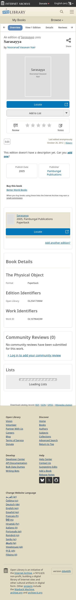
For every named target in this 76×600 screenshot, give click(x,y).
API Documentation (16, 463)
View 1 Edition (33, 27)
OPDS (50, 404)
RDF (37, 404)
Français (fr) (12, 516)
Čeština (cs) (12, 500)
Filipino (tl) (11, 554)
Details (49, 27)
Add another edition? (57, 242)
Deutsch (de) (12, 504)
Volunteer (11, 424)
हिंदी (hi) (9, 519)
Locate (38, 104)
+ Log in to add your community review (34, 355)
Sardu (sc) (11, 539)
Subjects (43, 432)
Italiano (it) (12, 527)
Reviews (62, 27)
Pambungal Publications (54, 172)
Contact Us (45, 463)
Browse (50, 20)
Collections (45, 436)
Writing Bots (12, 470)
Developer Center (15, 459)
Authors (43, 428)
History (68, 142)
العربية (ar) (11, 496)
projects (28, 586)
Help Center (45, 459)
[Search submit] (61, 11)
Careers (10, 432)
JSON (43, 404)
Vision (9, 421)
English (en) (12, 508)
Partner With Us (14, 428)
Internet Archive (23, 573)
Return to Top (46, 444)
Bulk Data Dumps (15, 466)
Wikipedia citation (63, 404)
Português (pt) (13, 531)
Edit (7, 141)
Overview (15, 27)
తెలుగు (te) (11, 543)
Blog (8, 436)
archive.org (16, 592)
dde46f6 (66, 571)
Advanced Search (48, 440)
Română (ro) (12, 535)
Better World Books (17, 189)
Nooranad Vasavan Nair (21, 47)
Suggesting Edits (48, 466)
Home (42, 421)
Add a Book (45, 470)
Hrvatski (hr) (12, 523)
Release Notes (47, 474)
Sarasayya (27, 37)
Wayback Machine (24, 589)
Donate (44, 3)
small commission (14, 198)
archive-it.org (35, 592)
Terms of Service (15, 440)
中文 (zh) (10, 550)
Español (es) (12, 512)
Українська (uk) (14, 546)
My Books (19, 20)
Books (42, 424)
